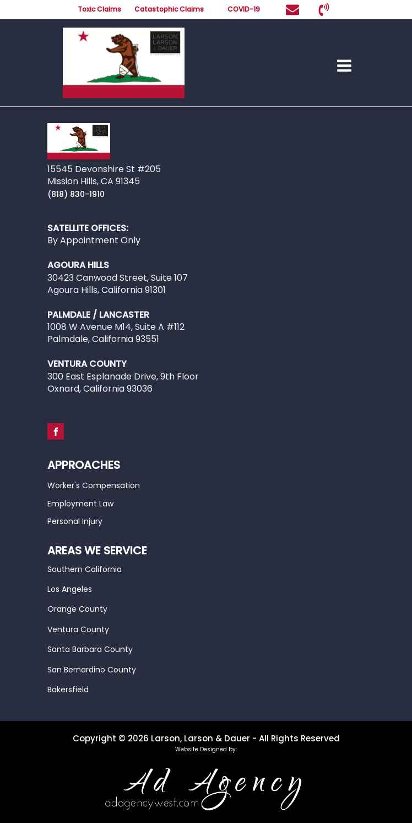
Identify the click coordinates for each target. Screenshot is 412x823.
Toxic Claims (99, 9)
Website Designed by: (206, 749)
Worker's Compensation (93, 485)
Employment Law (80, 503)
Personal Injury (74, 521)
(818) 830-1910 (76, 194)
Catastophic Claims (169, 9)
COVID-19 (244, 9)
